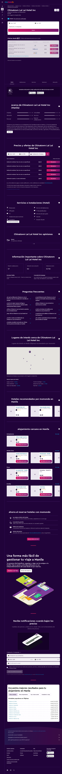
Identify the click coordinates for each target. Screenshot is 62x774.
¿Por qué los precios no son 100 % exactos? (34, 740)
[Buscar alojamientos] (2, 9)
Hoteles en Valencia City (14, 718)
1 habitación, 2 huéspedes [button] (15, 26)
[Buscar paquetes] (2, 14)
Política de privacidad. (40, 674)
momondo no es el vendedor (34, 735)
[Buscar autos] (2, 12)
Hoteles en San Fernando (14, 712)
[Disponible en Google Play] (32, 93)
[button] (2, 2)
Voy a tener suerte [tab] (35, 694)
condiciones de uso (28, 674)
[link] (22, 444)
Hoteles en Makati (12, 709)
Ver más (57, 434)
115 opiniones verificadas (20, 18)
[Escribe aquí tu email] (34, 663)
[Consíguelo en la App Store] (50, 756)
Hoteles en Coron (12, 716)
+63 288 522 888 (12, 16)
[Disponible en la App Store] (40, 93)
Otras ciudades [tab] (13, 694)
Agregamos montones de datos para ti (34, 737)
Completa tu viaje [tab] (46, 694)
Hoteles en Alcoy (12, 707)
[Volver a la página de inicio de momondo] (9, 2)
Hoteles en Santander (13, 705)
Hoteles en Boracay (13, 703)
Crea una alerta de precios (35, 532)
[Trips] (2, 18)
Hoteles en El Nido (13, 701)
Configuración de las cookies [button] (13, 189)
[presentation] (40, 92)
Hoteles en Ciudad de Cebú (15, 714)
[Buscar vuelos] (2, 6)
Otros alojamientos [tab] (23, 694)
